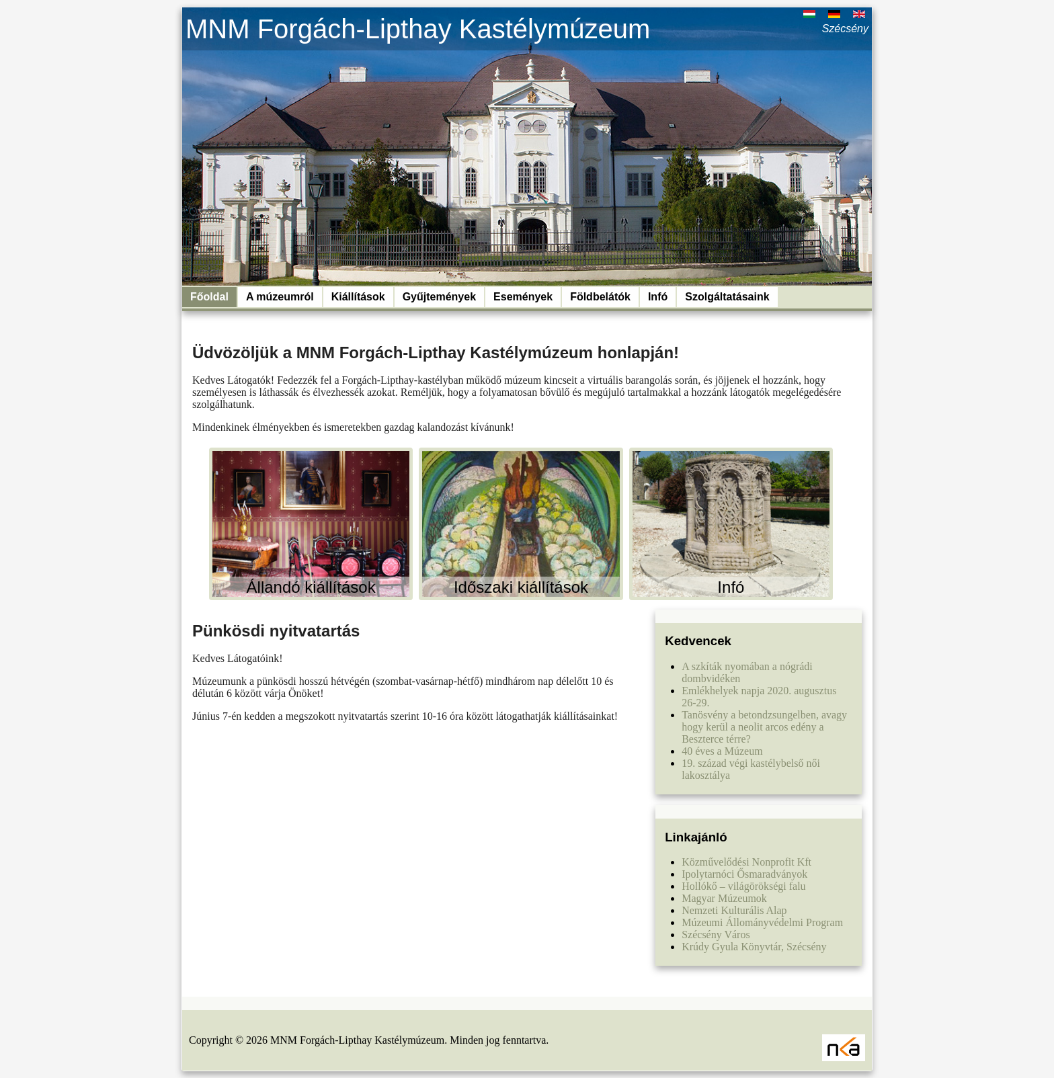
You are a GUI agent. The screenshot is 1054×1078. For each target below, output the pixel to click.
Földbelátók (600, 296)
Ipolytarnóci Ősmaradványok (744, 874)
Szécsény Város (715, 934)
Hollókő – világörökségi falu (743, 886)
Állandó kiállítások (311, 587)
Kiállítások (358, 296)
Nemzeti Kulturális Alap (734, 910)
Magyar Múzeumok (724, 898)
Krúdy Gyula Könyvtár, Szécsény (754, 946)
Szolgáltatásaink (727, 296)
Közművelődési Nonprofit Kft (746, 862)
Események (523, 296)
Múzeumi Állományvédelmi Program (762, 922)
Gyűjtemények (439, 296)
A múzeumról (280, 296)
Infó (657, 296)
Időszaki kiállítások (521, 587)
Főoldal (209, 296)
